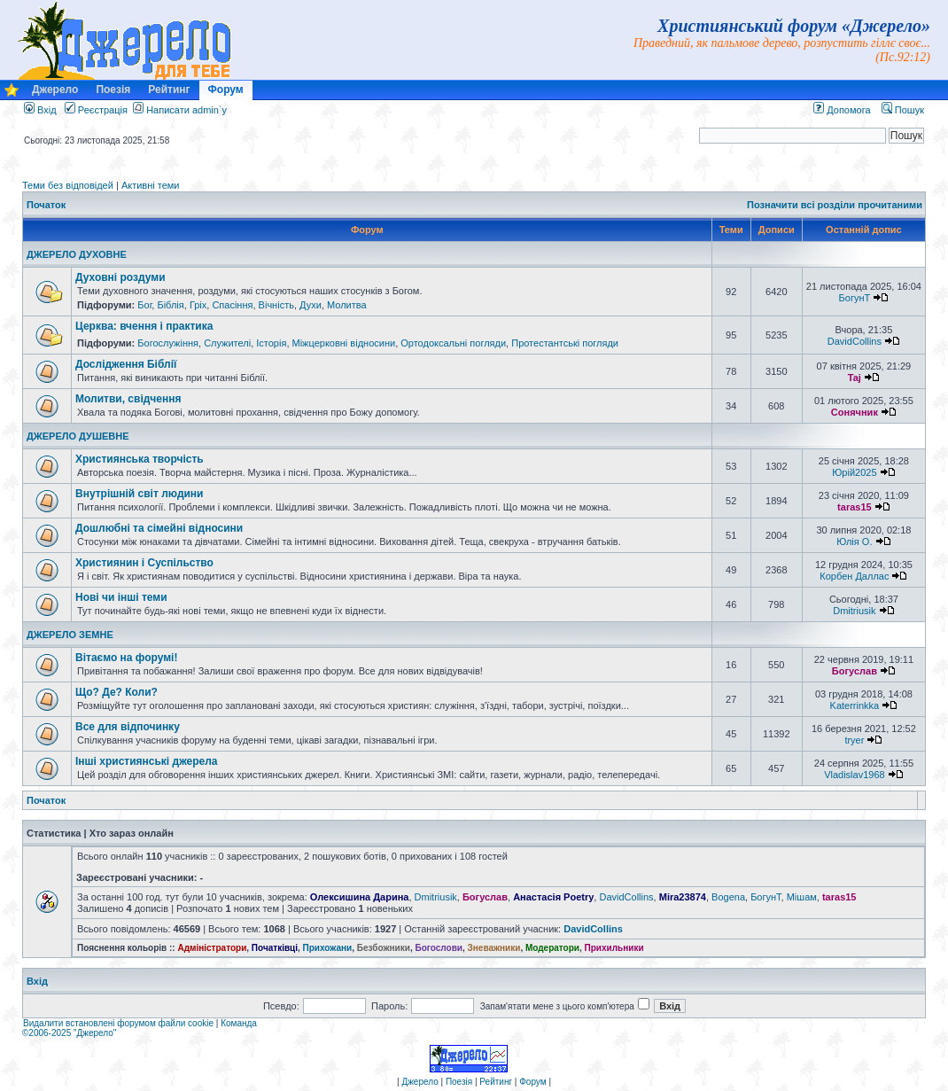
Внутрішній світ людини (139, 493)
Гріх (198, 305)
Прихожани (328, 948)
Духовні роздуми (120, 277)
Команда (239, 1023)
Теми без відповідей (67, 185)
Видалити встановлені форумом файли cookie (118, 1023)
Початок (46, 204)
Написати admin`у (186, 110)
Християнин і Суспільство (144, 563)
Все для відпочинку (127, 727)
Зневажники (494, 948)
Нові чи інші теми (121, 597)
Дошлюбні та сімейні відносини (159, 528)
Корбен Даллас (854, 576)
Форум (226, 89)
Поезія (113, 89)
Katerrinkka (855, 705)
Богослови (438, 948)
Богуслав (854, 671)
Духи (310, 305)
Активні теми (150, 185)
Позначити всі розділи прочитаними (834, 204)
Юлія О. (854, 541)
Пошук (903, 110)
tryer (854, 740)
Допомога (841, 110)
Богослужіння (167, 343)
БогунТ (855, 297)
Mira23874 (682, 897)
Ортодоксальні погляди (453, 343)
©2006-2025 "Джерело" (69, 1033)
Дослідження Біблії (125, 364)
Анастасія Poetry (553, 897)
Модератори (552, 948)
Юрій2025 (854, 472)
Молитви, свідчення (128, 399)
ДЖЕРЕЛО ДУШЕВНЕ (78, 436)
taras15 (854, 507)
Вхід (40, 110)
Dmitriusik (854, 610)
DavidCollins (855, 341)
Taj (854, 377)
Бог (144, 305)
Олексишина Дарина (359, 897)
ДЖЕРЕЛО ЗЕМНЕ (70, 634)
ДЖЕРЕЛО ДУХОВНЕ (77, 254)
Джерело (55, 89)
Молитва (347, 305)
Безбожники (383, 948)
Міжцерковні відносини (344, 343)
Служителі (227, 343)
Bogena (728, 897)
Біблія (170, 305)
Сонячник (854, 412)
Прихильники (614, 948)
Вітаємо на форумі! (126, 657)
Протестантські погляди (564, 343)
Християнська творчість (139, 459)
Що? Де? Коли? (116, 692)
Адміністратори (211, 948)
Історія (271, 343)
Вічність (276, 305)
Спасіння (232, 305)
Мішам (802, 897)
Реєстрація (96, 110)
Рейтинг (169, 89)
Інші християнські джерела (146, 761)
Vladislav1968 (854, 774)
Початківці (275, 948)
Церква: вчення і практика (144, 326)
